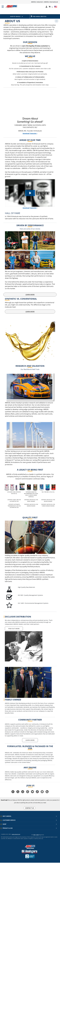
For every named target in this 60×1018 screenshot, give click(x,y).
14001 (37, 829)
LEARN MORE (30, 294)
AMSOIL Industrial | (37, 2)
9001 (34, 829)
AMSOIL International (51, 2)
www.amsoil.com (13, 828)
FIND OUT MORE (14, 628)
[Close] (46, 6)
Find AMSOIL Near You (39, 16)
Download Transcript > (30, 133)
